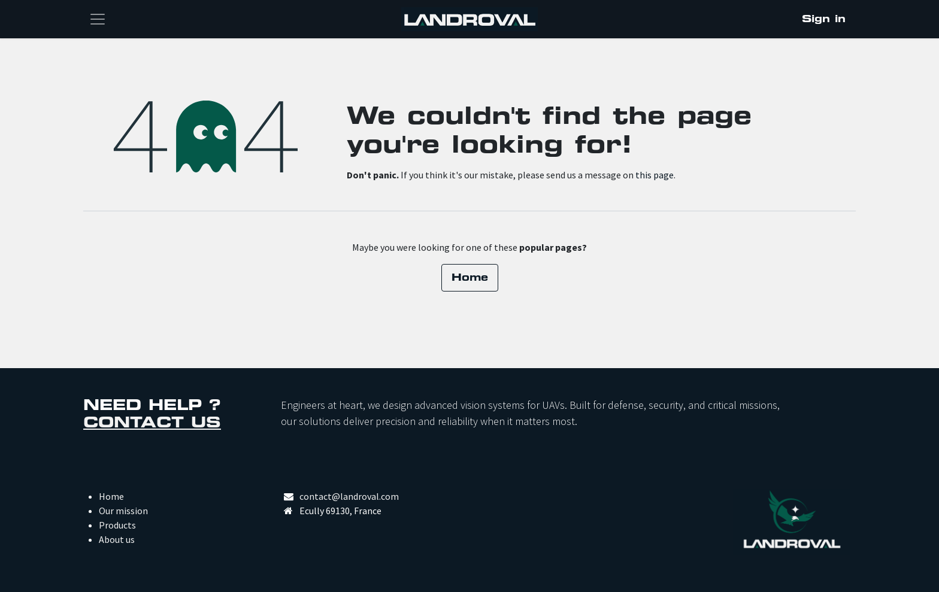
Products (117, 525)
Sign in (824, 19)
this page (654, 175)
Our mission (123, 511)
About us (117, 539)
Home (470, 277)
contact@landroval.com (349, 496)
